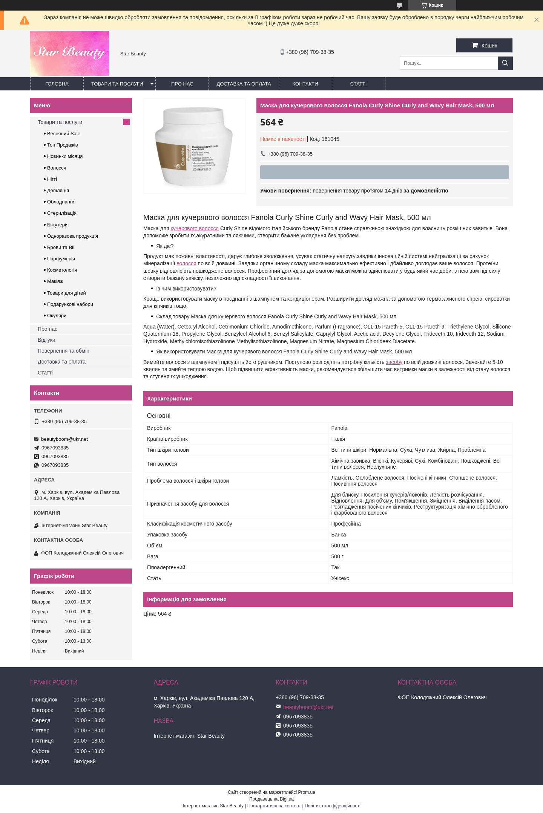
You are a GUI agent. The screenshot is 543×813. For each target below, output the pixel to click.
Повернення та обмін (63, 351)
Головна (57, 84)
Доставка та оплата (243, 84)
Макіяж (55, 281)
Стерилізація (62, 213)
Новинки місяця (65, 156)
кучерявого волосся (195, 228)
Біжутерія (58, 225)
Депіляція (58, 190)
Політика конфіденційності (332, 805)
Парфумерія (61, 258)
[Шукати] (505, 63)
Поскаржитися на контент (274, 805)
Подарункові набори (70, 304)
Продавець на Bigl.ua (271, 799)
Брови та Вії (61, 247)
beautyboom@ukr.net (64, 439)
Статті (358, 84)
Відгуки (46, 340)
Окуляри (56, 315)
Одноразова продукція (72, 236)
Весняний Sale (63, 133)
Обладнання (61, 202)
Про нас (182, 84)
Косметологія (62, 270)
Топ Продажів (62, 145)
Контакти (305, 84)
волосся (186, 263)
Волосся (56, 168)
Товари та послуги (117, 84)
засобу (394, 362)
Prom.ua (306, 792)
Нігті (52, 179)
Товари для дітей (66, 293)
